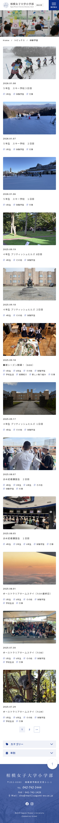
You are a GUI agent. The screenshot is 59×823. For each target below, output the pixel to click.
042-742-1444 (32, 787)
